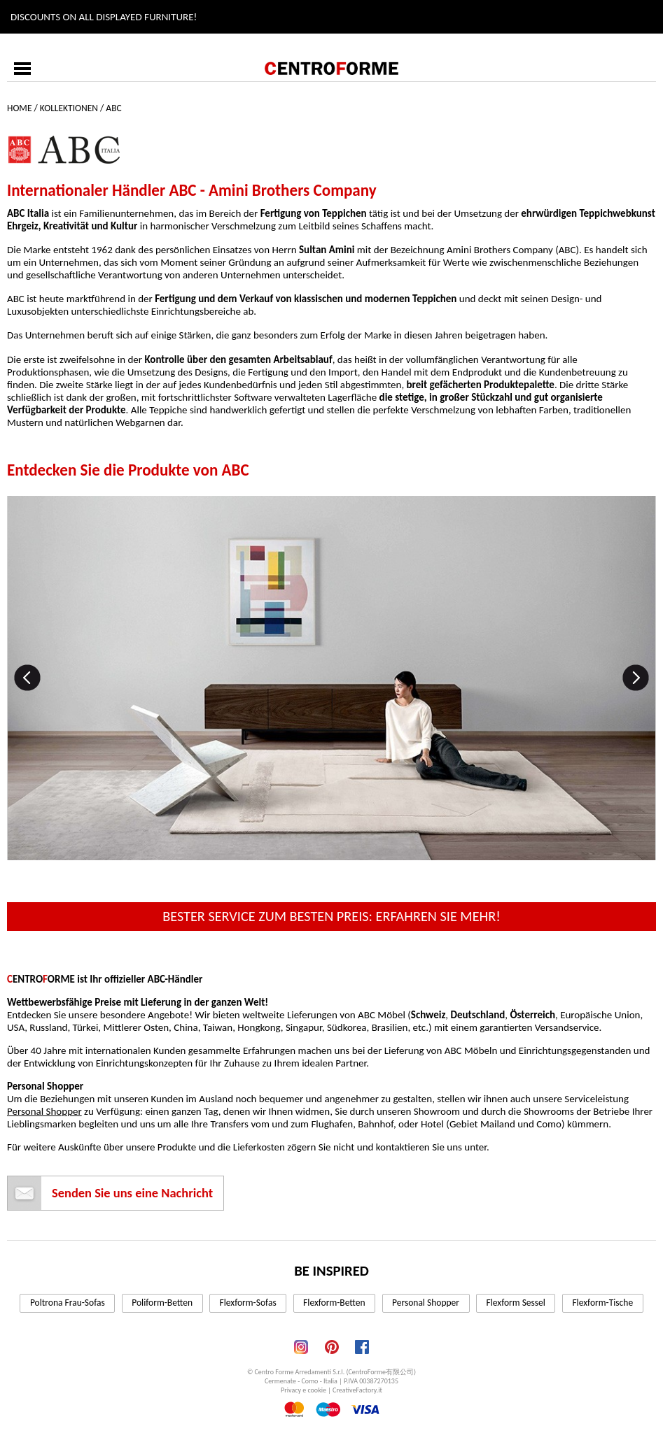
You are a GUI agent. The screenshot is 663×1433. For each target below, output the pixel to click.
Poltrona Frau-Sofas (67, 1303)
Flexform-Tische (602, 1303)
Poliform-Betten (162, 1303)
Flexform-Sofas (248, 1303)
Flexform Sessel (515, 1303)
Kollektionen (69, 108)
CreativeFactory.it (357, 1390)
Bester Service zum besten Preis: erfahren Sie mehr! (331, 916)
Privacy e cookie (303, 1390)
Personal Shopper (44, 1111)
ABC (113, 108)
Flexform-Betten (334, 1303)
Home (19, 108)
